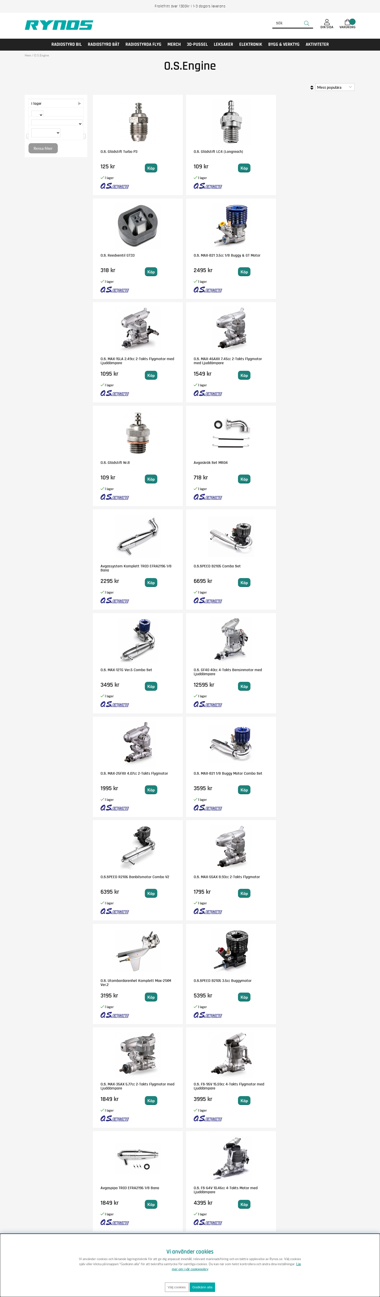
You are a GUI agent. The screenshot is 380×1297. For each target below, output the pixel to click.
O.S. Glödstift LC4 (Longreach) (181, 154)
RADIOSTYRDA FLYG (143, 44)
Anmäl (232, 1198)
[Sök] (292, 23)
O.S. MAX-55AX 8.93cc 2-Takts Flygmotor (319, 465)
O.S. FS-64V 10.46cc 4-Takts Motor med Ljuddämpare (189, 672)
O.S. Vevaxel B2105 (182, 1084)
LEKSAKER (223, 44)
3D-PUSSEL (197, 44)
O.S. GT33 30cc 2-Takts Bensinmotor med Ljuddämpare (251, 881)
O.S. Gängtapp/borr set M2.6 (190, 877)
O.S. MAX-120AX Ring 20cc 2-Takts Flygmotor (190, 775)
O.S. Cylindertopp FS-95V (319, 1084)
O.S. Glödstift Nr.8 (247, 255)
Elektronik (250, 44)
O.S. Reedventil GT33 (250, 152)
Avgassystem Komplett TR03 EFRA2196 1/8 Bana (121, 361)
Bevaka (270, 893)
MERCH (174, 44)
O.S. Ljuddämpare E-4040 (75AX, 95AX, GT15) (121, 1086)
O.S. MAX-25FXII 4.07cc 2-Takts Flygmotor (121, 465)
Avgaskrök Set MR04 (316, 255)
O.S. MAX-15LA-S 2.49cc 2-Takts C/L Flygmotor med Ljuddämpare (320, 881)
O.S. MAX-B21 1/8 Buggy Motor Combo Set (186, 465)
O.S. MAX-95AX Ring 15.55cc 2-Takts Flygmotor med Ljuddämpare (321, 777)
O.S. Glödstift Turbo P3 (119, 152)
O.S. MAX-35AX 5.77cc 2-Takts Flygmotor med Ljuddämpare (256, 570)
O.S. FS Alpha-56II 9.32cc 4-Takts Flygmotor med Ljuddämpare (321, 674)
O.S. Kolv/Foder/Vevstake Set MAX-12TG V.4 (320, 983)
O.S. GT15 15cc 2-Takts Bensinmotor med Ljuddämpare (118, 777)
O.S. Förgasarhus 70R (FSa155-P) (118, 879)
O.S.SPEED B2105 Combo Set (190, 359)
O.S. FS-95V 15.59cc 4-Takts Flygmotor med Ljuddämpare (321, 570)
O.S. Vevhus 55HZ (247, 981)
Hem (28, 55)
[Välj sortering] (335, 87)
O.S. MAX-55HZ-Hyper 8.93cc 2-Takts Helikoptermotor (256, 775)
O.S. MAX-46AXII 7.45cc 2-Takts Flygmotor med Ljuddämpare (187, 259)
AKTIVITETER (317, 44)
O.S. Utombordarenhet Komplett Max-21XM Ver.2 (122, 568)
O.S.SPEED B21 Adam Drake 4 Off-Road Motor (255, 1086)
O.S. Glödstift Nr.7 (247, 670)
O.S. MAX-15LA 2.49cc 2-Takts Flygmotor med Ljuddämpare (124, 259)
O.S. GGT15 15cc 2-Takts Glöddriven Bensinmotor (120, 983)
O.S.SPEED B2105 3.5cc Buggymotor (185, 568)
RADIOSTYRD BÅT (103, 44)
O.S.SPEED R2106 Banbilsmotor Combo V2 (253, 465)
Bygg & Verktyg (284, 44)
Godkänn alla (202, 1287)
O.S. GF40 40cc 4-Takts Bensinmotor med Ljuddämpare (317, 363)
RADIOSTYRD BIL (66, 44)
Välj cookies (177, 1287)
